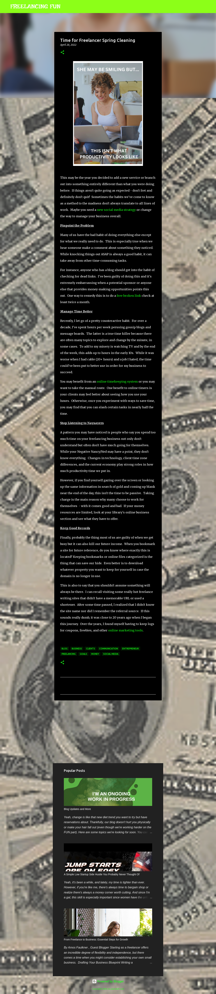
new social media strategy (116, 210)
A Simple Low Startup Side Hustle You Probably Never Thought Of (101, 874)
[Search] (65, 6)
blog (65, 648)
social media (110, 654)
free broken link (129, 295)
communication (108, 648)
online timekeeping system (117, 381)
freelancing (69, 654)
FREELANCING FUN (35, 6)
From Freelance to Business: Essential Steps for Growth (96, 939)
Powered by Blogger (108, 981)
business (77, 648)
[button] (62, 52)
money (95, 654)
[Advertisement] (108, 731)
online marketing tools (125, 630)
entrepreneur (130, 648)
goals (83, 654)
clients (90, 648)
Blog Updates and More (77, 809)
